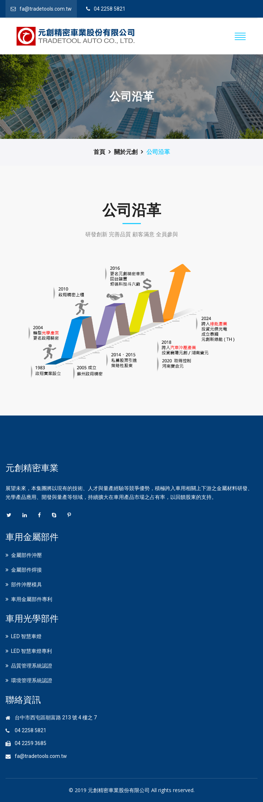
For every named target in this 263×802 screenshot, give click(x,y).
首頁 (99, 151)
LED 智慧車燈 (26, 636)
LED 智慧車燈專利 (31, 651)
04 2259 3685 (30, 743)
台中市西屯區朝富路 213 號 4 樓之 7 (56, 717)
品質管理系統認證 (31, 666)
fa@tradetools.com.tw (45, 9)
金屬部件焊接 (26, 570)
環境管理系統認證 (31, 680)
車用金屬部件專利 (31, 599)
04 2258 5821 (109, 9)
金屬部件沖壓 (26, 555)
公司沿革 (158, 151)
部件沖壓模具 (26, 584)
